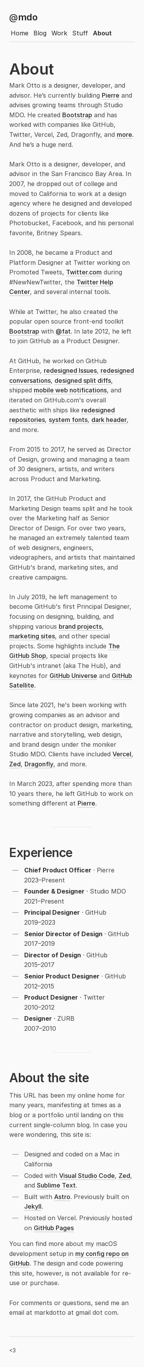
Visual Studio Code (87, 1175)
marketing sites (32, 636)
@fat (63, 331)
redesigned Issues (70, 370)
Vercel (122, 754)
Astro (62, 1197)
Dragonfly (39, 764)
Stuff (80, 33)
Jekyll (32, 1206)
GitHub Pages (54, 1228)
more (124, 134)
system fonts (68, 420)
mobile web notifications (70, 390)
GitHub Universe (73, 675)
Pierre (110, 95)
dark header (109, 420)
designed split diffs (83, 380)
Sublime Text (56, 1185)
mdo (23, 17)
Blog (39, 33)
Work (59, 33)
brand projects (80, 626)
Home (19, 33)
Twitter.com (84, 272)
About (102, 33)
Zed (15, 764)
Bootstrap (77, 115)
